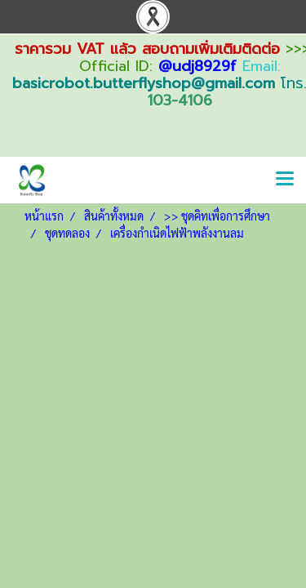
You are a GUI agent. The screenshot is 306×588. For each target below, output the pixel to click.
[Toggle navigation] (285, 180)
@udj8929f (197, 66)
